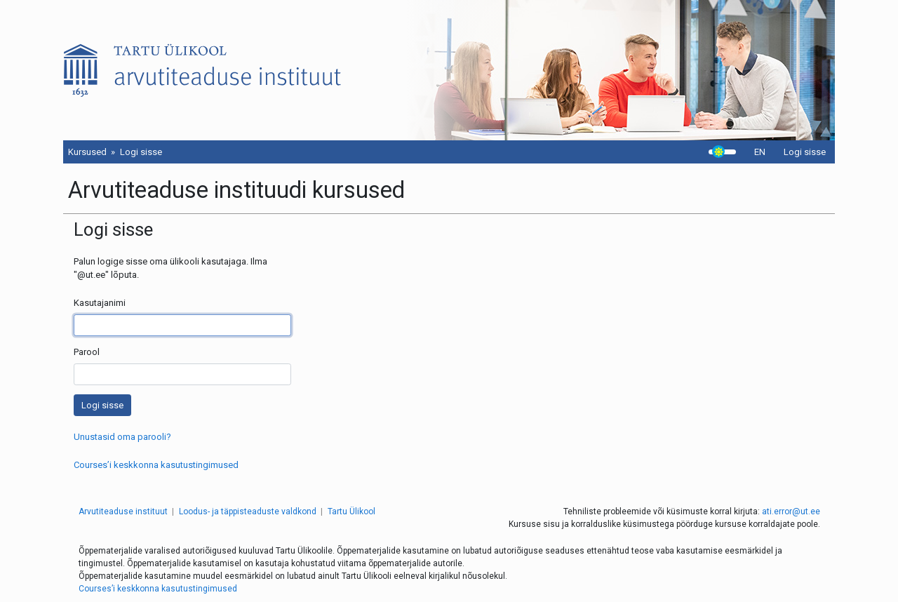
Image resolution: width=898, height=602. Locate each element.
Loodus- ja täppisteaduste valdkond (247, 511)
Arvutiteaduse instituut (123, 511)
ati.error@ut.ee (791, 511)
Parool (87, 352)
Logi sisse (805, 152)
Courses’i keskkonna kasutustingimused (156, 465)
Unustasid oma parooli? (122, 437)
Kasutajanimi (100, 302)
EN (759, 152)
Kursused (87, 152)
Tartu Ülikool (351, 511)
